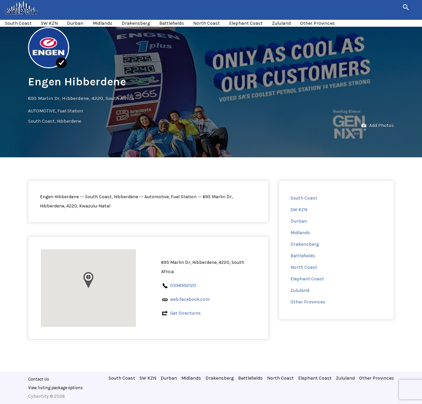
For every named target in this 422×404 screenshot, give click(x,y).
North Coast (206, 23)
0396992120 (183, 285)
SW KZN (49, 23)
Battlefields (171, 23)
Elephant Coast (246, 23)
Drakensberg (136, 23)
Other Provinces (317, 23)
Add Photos (377, 126)
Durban (75, 23)
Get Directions (185, 313)
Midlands (102, 23)
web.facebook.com (190, 299)
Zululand (281, 23)
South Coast (18, 23)
